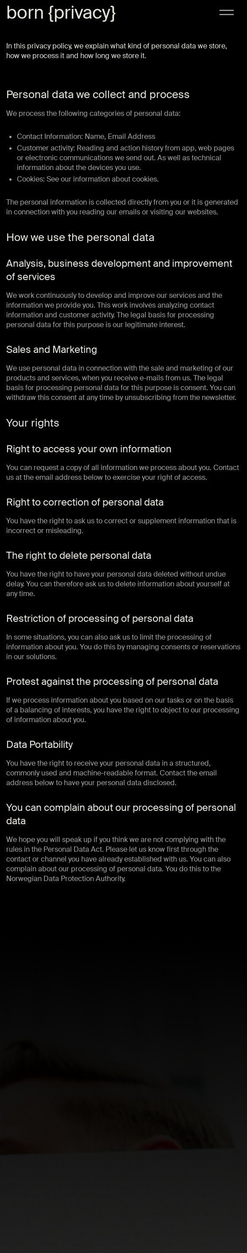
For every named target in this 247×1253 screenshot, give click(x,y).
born (25, 13)
